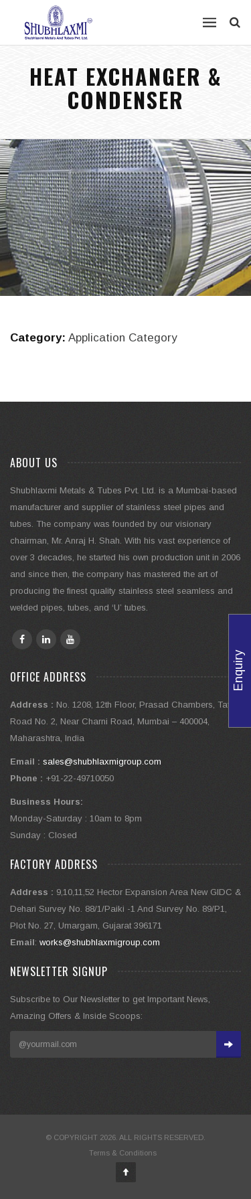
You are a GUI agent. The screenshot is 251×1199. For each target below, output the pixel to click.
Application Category (122, 337)
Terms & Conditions (123, 1153)
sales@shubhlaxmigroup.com (102, 761)
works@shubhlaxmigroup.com (99, 942)
